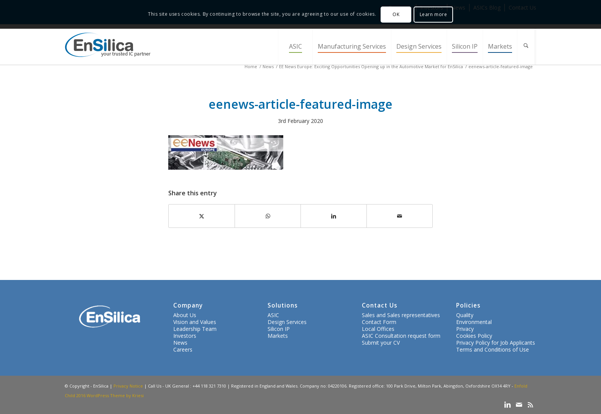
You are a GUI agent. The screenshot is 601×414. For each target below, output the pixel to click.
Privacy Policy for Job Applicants (495, 342)
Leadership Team (195, 328)
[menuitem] (295, 46)
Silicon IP (279, 328)
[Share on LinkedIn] (333, 216)
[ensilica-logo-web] (108, 46)
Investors (184, 335)
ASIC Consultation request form (401, 335)
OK (395, 14)
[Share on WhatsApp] (267, 216)
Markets (278, 335)
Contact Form (379, 322)
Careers (182, 349)
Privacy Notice (128, 386)
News (180, 342)
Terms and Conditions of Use (492, 349)
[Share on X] (202, 216)
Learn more (433, 14)
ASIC (273, 315)
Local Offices (378, 328)
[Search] (526, 46)
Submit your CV (381, 342)
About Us (184, 315)
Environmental (474, 322)
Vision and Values (194, 322)
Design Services (287, 322)
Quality (464, 315)
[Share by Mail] (399, 216)
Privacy (465, 328)
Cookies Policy (474, 335)
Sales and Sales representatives (401, 315)
